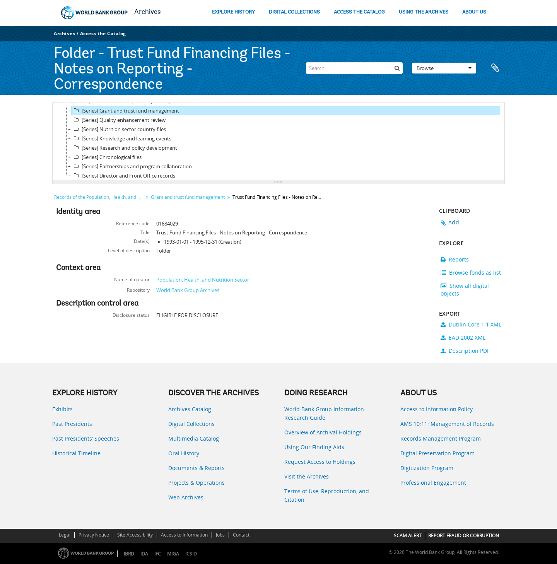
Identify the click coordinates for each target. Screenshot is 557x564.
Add (453, 222)
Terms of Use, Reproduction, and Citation (326, 495)
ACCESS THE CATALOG (359, 12)
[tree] (278, 141)
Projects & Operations (196, 482)
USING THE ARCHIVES (423, 12)
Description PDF (465, 350)
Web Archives (185, 497)
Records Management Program (440, 438)
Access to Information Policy (436, 409)
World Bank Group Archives (187, 290)
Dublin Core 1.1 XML (471, 324)
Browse (444, 68)
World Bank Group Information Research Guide (324, 413)
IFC (157, 553)
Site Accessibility (135, 535)
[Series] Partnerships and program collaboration (132, 166)
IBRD (129, 553)
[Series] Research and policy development (124, 147)
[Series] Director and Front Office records (123, 175)
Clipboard (495, 68)
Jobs (220, 535)
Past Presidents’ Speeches (85, 438)
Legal (64, 535)
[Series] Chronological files (107, 157)
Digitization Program (426, 468)
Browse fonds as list (471, 272)
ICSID (191, 553)
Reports (455, 259)
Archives (147, 12)
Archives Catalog (189, 409)
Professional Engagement (433, 482)
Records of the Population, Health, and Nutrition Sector (99, 197)
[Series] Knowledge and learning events (121, 138)
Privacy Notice (94, 535)
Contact (241, 535)
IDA (144, 553)
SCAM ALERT (408, 535)
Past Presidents (72, 423)
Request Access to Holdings (319, 461)
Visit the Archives (306, 476)
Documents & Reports (196, 468)
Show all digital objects (465, 289)
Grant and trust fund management (188, 197)
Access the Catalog (103, 33)
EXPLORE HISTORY (233, 12)
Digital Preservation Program (437, 453)
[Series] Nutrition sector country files (119, 129)
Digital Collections (191, 423)
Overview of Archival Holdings (323, 432)
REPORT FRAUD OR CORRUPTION (463, 535)
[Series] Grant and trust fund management (125, 110)
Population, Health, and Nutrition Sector (202, 279)
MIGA (173, 553)
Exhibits (62, 409)
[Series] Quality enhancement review (119, 120)
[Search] (354, 68)
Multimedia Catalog (193, 438)
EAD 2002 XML (463, 337)
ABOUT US (474, 12)
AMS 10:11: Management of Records (447, 423)
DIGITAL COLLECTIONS (294, 12)
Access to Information (184, 535)
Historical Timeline (76, 453)
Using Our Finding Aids (314, 447)
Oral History (183, 453)
